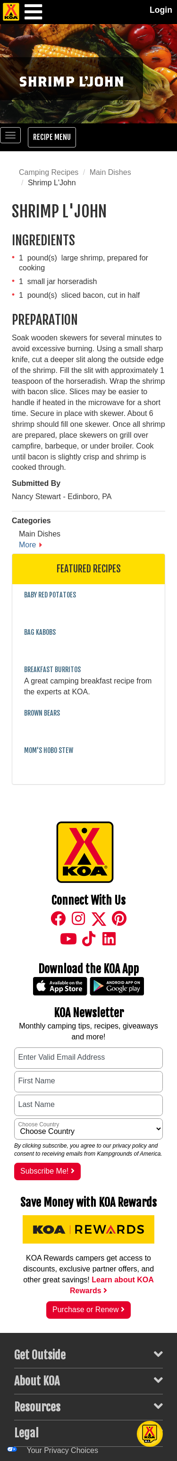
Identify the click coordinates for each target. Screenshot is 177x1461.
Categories (31, 521)
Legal (88, 1432)
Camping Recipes (48, 172)
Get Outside (88, 1354)
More (27, 545)
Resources (88, 1406)
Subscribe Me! (47, 1171)
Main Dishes (110, 172)
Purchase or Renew (88, 1309)
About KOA (88, 1380)
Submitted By (36, 483)
